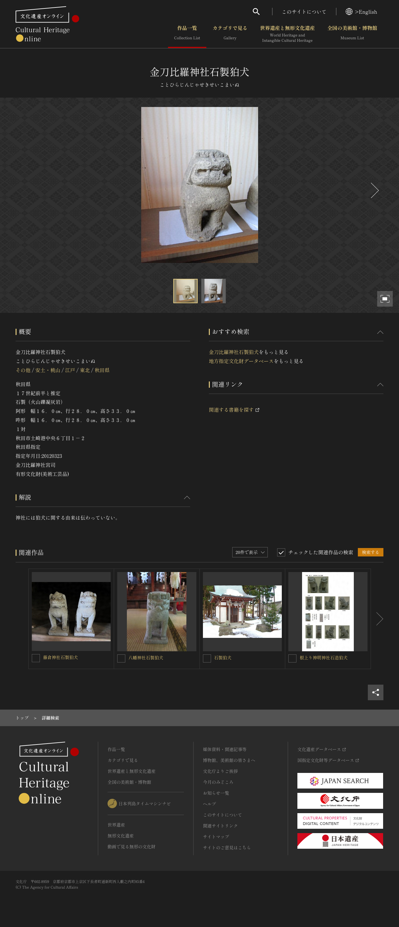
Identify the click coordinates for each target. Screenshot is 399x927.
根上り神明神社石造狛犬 (324, 657)
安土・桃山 (47, 370)
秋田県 (102, 370)
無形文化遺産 (121, 835)
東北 (85, 370)
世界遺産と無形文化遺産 (287, 34)
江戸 (70, 370)
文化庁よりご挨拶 (220, 771)
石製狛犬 (223, 657)
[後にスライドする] (374, 190)
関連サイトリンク (220, 826)
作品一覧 (187, 34)
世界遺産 (116, 825)
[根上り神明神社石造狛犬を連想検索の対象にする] (292, 658)
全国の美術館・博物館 (352, 34)
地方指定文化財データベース (241, 361)
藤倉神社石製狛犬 (60, 657)
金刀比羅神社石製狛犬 (234, 352)
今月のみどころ (218, 782)
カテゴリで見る (230, 34)
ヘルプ (209, 804)
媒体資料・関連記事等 (225, 749)
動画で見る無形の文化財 (132, 846)
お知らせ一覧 (216, 793)
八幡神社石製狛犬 (145, 657)
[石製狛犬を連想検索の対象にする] (207, 658)
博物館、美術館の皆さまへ (229, 760)
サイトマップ (216, 836)
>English (361, 11)
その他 (23, 370)
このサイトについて (304, 11)
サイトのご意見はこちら (227, 847)
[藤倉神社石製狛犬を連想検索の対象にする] (36, 658)
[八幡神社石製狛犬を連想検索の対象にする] (121, 658)
